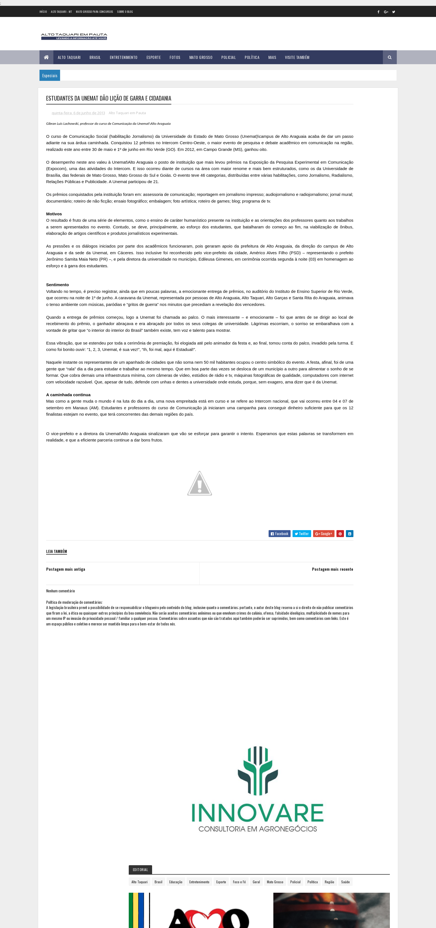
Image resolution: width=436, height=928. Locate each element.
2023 (305, 526)
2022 (305, 518)
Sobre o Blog (125, 11)
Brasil (95, 57)
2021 (304, 510)
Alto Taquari (69, 57)
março (304, 377)
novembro (307, 438)
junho (303, 400)
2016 (304, 471)
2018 (304, 487)
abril (303, 385)
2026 (305, 550)
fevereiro (306, 370)
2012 (304, 347)
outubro (306, 430)
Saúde (334, 218)
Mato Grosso (201, 57)
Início (43, 11)
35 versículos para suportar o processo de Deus (109, 892)
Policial (228, 57)
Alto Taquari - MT (61, 11)
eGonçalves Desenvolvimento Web (96, 921)
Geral (336, 208)
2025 (305, 542)
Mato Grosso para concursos (94, 11)
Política (252, 57)
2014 (304, 455)
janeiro (305, 362)
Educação (340, 199)
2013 (304, 355)
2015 (304, 463)
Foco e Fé (319, 208)
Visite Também (297, 57)
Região (318, 218)
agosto (305, 415)
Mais (272, 57)
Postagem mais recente (261, 635)
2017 (304, 479)
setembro (307, 423)
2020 (305, 502)
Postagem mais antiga (65, 635)
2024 (305, 534)
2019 (304, 495)
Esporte (154, 57)
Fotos (175, 57)
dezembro (307, 446)
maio (303, 393)
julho (303, 408)
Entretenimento (124, 57)
